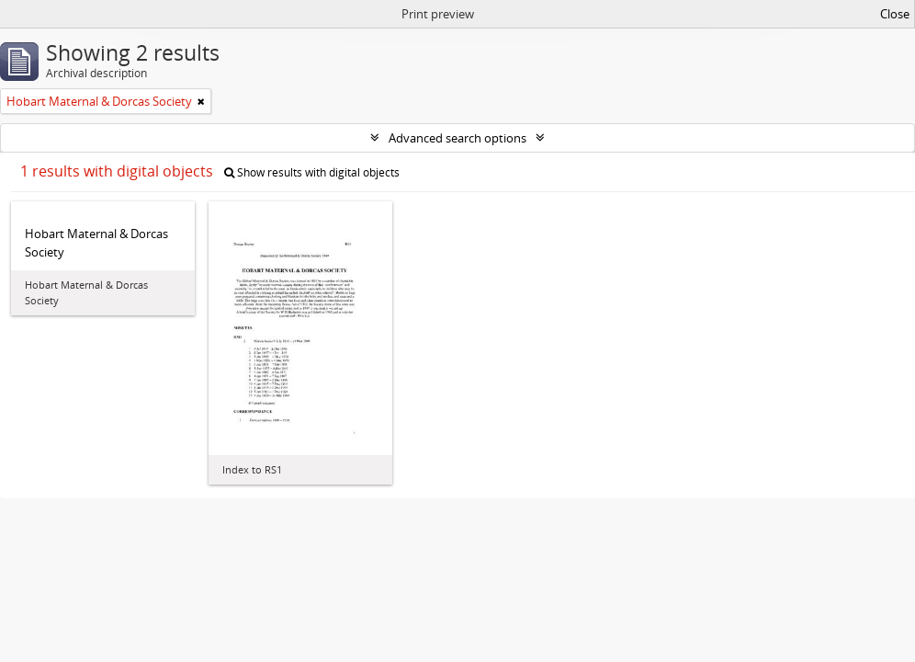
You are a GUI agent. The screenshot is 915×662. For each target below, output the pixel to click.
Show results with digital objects (312, 172)
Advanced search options (457, 138)
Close (894, 14)
